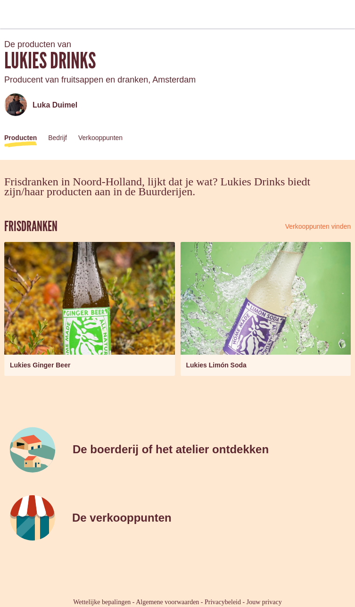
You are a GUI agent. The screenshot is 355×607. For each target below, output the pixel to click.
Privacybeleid (223, 602)
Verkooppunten (100, 137)
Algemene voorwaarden (167, 602)
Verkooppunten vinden (318, 226)
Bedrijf (57, 137)
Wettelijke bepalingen (102, 602)
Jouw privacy (264, 602)
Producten (20, 137)
